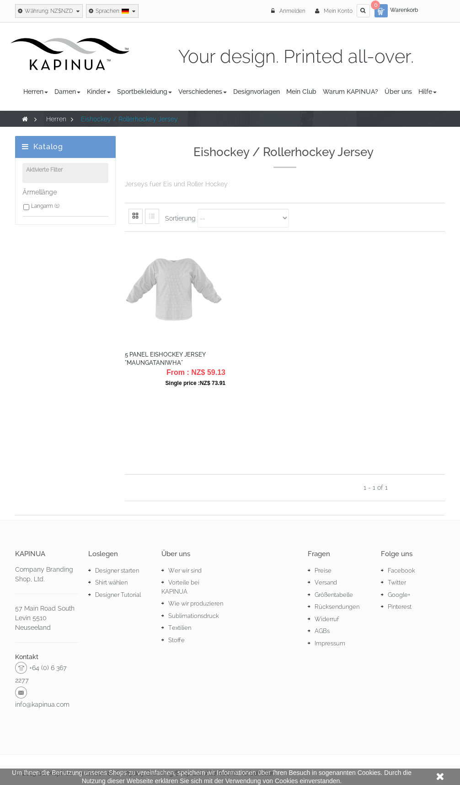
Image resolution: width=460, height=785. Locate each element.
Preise (323, 570)
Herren (56, 119)
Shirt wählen (111, 582)
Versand (326, 582)
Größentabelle (334, 594)
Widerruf (327, 619)
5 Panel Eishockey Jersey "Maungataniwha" (165, 358)
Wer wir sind (185, 570)
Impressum (330, 643)
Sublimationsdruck (193, 615)
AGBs (322, 631)
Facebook (401, 570)
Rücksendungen (337, 606)
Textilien (179, 627)
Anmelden (289, 11)
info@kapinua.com (42, 704)
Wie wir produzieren (195, 603)
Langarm (45, 208)
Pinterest (400, 606)
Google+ (399, 594)
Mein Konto (334, 11)
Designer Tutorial (118, 594)
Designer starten (117, 570)
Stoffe (176, 640)
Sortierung (180, 218)
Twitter (397, 582)
